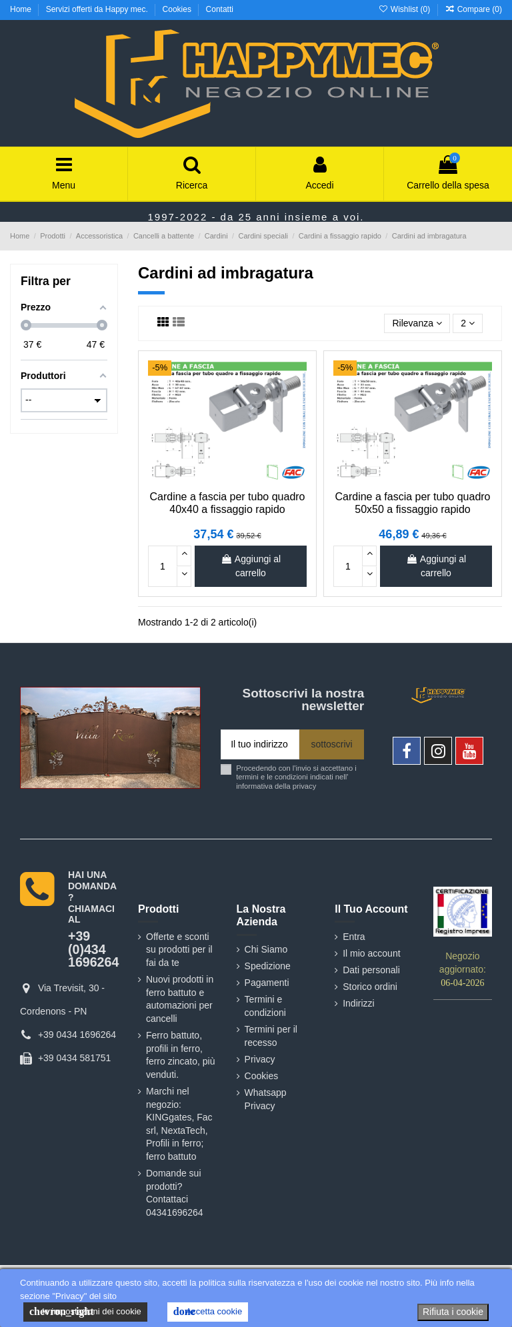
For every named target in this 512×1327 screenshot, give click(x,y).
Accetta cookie (207, 1312)
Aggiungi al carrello (251, 566)
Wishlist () (405, 9)
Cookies (178, 9)
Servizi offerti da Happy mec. (98, 9)
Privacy (260, 1059)
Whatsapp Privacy (266, 1099)
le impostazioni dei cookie (85, 1312)
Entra (354, 936)
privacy (304, 786)
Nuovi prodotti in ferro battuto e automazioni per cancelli (179, 999)
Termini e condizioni (265, 1006)
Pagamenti (267, 982)
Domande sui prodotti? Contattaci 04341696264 (174, 1193)
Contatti (219, 9)
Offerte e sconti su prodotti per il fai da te (179, 949)
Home (21, 9)
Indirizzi (358, 1003)
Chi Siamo (266, 949)
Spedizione (268, 966)
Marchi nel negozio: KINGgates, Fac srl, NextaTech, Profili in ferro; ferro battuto (179, 1124)
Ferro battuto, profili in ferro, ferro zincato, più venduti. (180, 1055)
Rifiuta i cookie (453, 1311)
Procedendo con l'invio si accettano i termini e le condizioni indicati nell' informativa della (296, 777)
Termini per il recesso (271, 1036)
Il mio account (371, 953)
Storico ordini (370, 986)
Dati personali (371, 970)
